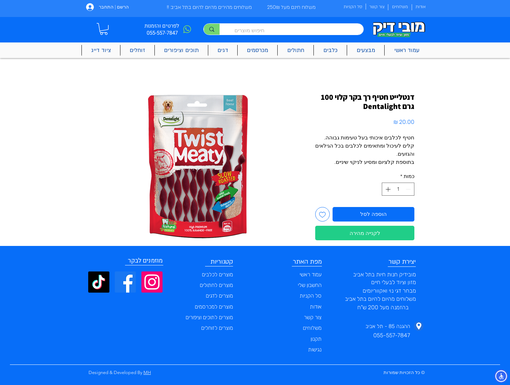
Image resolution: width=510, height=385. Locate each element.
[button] (104, 29)
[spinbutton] (398, 189)
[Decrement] (408, 189)
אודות (316, 307)
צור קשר (313, 317)
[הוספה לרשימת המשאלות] (322, 214)
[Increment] (387, 189)
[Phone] (187, 29)
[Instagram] (152, 282)
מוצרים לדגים (219, 296)
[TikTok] (98, 282)
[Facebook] (125, 282)
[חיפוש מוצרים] (295, 30)
